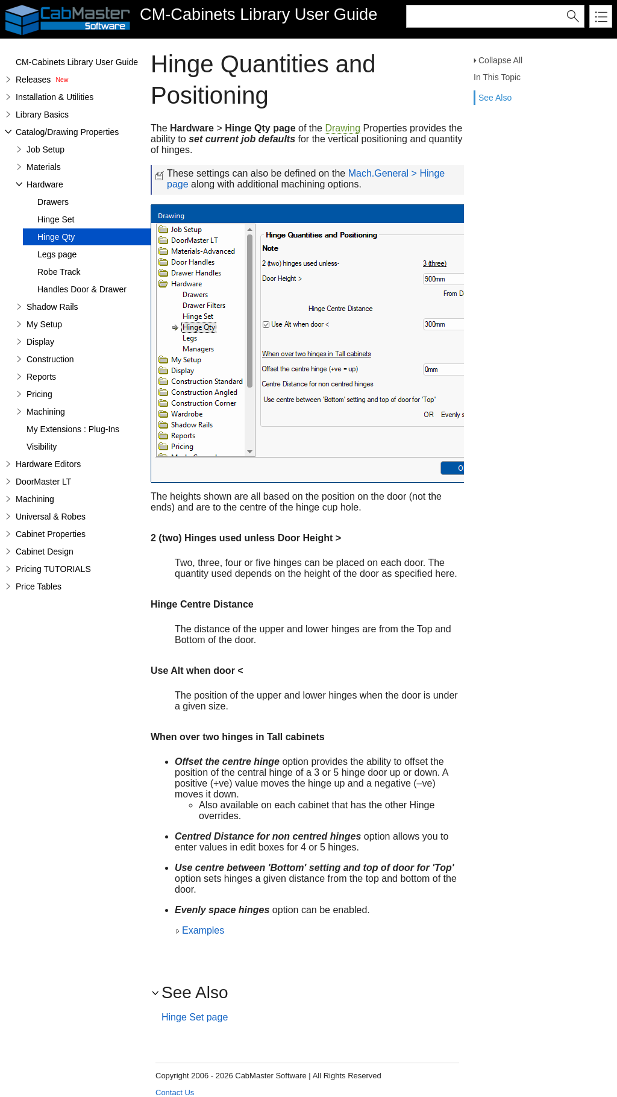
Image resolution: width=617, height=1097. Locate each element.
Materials (44, 167)
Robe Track (59, 272)
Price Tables (38, 586)
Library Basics (42, 114)
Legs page (57, 254)
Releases (33, 79)
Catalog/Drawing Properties (67, 132)
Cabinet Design (45, 551)
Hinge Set (55, 219)
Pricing (39, 394)
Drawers (53, 202)
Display (40, 342)
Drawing (342, 128)
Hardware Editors (48, 464)
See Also (495, 97)
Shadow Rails (52, 307)
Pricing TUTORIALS (53, 569)
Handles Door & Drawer (82, 289)
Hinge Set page (194, 1017)
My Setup (44, 324)
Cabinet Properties (51, 534)
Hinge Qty (56, 237)
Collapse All (500, 60)
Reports (41, 377)
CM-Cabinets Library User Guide (77, 62)
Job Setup (45, 149)
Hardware (45, 184)
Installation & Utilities (54, 97)
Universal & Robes (51, 516)
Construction (50, 359)
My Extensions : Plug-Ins (73, 429)
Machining (46, 411)
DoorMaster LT (43, 481)
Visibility (42, 446)
